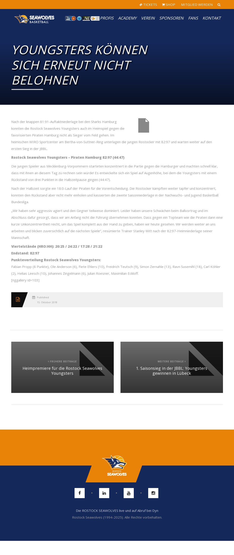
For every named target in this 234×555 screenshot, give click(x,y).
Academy (127, 18)
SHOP (168, 4)
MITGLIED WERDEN (196, 4)
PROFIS (107, 18)
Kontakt (211, 18)
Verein (148, 18)
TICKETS (148, 4)
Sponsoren (171, 18)
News (89, 18)
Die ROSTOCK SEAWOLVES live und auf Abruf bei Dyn (117, 510)
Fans (193, 18)
